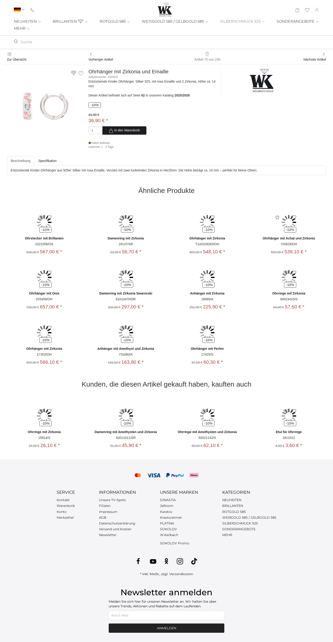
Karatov (166, 512)
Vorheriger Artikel (101, 59)
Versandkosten (181, 574)
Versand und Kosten (115, 529)
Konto (62, 512)
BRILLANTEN (70, 21)
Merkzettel (65, 517)
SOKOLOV (168, 529)
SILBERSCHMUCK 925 (242, 21)
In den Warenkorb (124, 130)
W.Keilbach (169, 535)
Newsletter (108, 535)
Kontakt (63, 500)
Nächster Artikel (314, 59)
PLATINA (167, 523)
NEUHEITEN (27, 21)
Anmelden (166, 628)
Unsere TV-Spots (112, 500)
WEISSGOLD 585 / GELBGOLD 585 (175, 21)
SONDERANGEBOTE (298, 21)
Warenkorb (66, 506)
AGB (102, 517)
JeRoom (166, 506)
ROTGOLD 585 (115, 21)
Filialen (105, 506)
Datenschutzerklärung (117, 523)
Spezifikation (47, 161)
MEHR (22, 28)
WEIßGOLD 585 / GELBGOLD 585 (249, 517)
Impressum (108, 512)
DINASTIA (168, 500)
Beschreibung (21, 161)
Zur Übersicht (16, 59)
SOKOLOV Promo (174, 543)
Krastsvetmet (171, 517)
